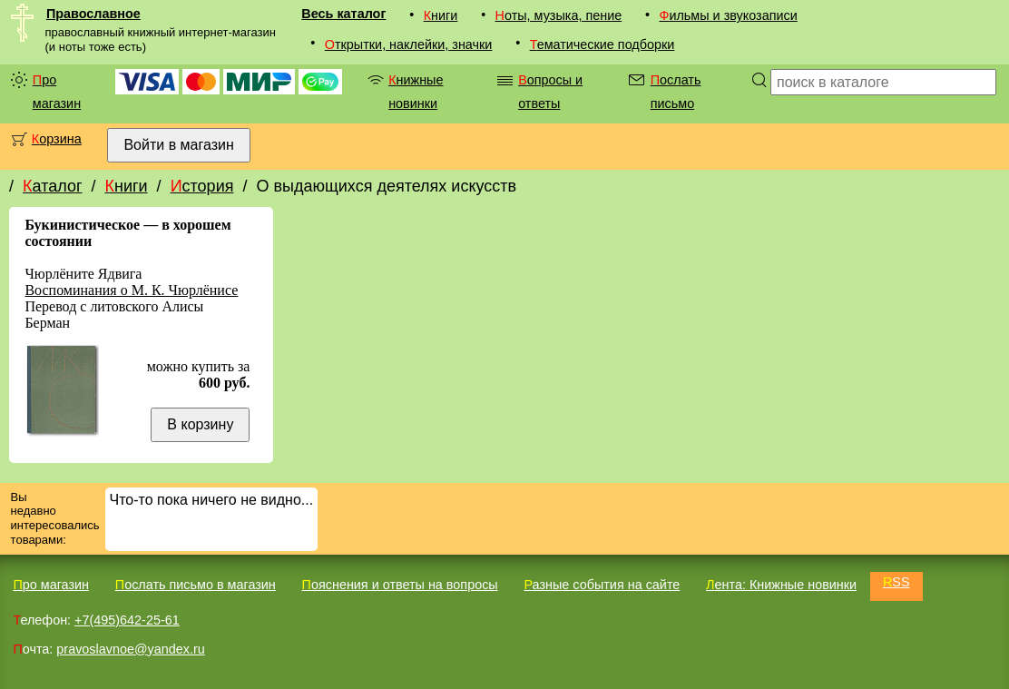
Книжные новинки (415, 92)
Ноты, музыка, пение (558, 15)
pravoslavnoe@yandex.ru (130, 649)
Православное (93, 13)
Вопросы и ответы (550, 92)
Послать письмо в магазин (195, 584)
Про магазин (57, 92)
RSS (896, 582)
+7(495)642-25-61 (127, 620)
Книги (441, 15)
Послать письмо (676, 92)
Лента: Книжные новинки (781, 584)
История (202, 186)
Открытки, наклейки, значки (409, 44)
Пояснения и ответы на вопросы (400, 584)
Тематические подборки (602, 44)
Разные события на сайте (602, 584)
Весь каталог (343, 13)
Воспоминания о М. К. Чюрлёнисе (131, 290)
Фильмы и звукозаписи (728, 15)
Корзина (57, 139)
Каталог (52, 186)
